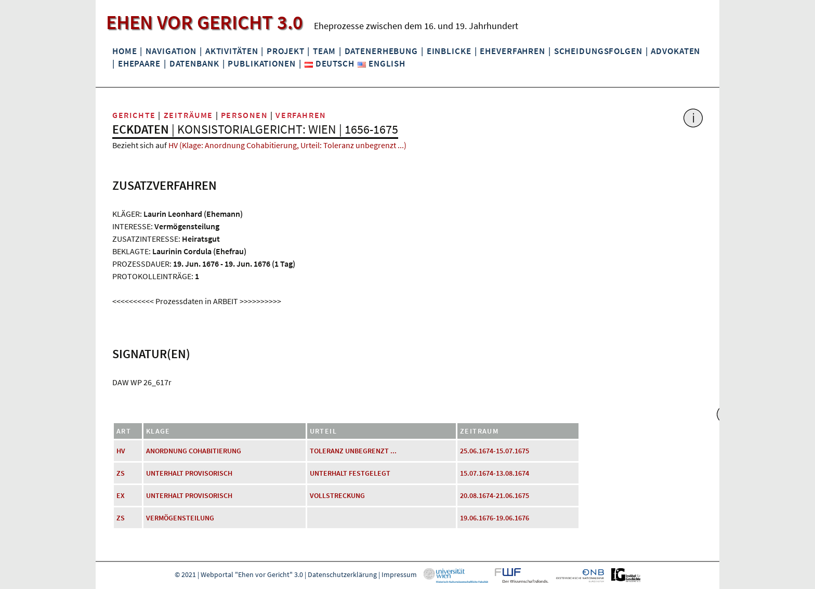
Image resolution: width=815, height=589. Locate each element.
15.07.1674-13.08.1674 (494, 473)
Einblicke (449, 51)
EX (120, 495)
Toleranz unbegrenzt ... (353, 450)
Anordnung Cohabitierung (193, 450)
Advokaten (675, 51)
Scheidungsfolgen (598, 51)
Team (324, 51)
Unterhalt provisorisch (189, 473)
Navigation (171, 51)
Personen (244, 115)
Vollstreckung (337, 495)
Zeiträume (188, 115)
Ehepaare (139, 63)
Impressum (399, 574)
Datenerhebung (381, 51)
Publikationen (261, 63)
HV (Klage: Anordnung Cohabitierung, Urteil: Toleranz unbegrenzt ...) (287, 145)
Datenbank (194, 63)
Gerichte (134, 115)
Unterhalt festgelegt (350, 473)
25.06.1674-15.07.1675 (494, 450)
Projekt (285, 51)
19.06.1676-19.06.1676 (494, 517)
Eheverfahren (512, 51)
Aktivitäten (231, 51)
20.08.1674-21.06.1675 (494, 495)
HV (120, 450)
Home (124, 51)
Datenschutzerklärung (342, 574)
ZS (120, 473)
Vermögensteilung (180, 517)
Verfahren (300, 115)
